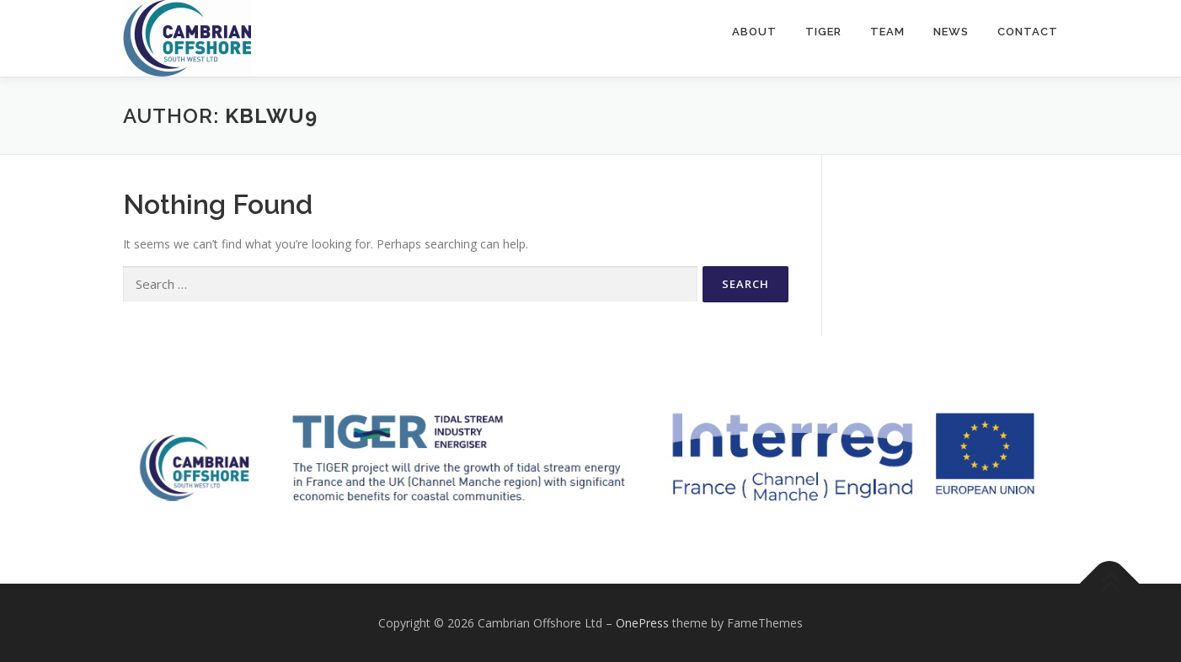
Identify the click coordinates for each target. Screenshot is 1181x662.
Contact (1027, 31)
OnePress (642, 623)
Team (887, 31)
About (754, 31)
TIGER (823, 31)
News (951, 31)
